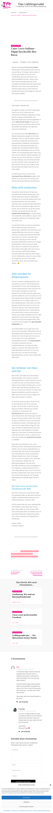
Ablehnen (26, 802)
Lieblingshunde (16, 45)
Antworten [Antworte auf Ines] (23, 702)
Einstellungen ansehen (26, 806)
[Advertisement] (26, 29)
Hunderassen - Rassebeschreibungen (22, 553)
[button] (50, 785)
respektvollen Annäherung (20, 213)
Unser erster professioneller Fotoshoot (24, 616)
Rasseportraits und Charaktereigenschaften (24, 556)
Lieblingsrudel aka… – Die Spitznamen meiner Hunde (24, 636)
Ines (17, 667)
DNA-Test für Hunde (22, 122)
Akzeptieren (26, 797)
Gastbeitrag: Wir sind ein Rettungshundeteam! (23, 595)
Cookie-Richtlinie (7, 810)
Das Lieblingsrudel (31, 4)
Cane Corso (32, 134)
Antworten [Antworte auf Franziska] (25, 732)
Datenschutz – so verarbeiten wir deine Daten (22, 810)
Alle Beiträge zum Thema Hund (29, 551)
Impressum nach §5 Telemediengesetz (41, 810)
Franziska (15, 62)
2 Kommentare (34, 62)
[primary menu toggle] (2, 5)
